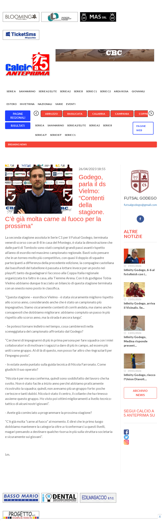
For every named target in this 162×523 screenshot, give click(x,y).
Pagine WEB (141, 128)
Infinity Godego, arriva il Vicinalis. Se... (139, 305)
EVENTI (71, 104)
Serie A (11, 91)
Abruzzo (51, 113)
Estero (12, 104)
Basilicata (74, 113)
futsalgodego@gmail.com (140, 204)
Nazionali (45, 104)
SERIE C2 (105, 91)
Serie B (78, 91)
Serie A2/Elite (76, 125)
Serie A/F (41, 134)
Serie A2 (65, 91)
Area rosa (121, 91)
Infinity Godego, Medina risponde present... (135, 341)
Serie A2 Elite (48, 91)
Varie (59, 104)
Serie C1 (91, 91)
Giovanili (138, 91)
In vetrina (27, 104)
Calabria (98, 113)
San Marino (27, 91)
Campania (122, 113)
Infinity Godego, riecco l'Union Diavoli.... (139, 377)
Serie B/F (56, 134)
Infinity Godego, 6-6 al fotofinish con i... (139, 272)
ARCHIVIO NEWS (140, 393)
